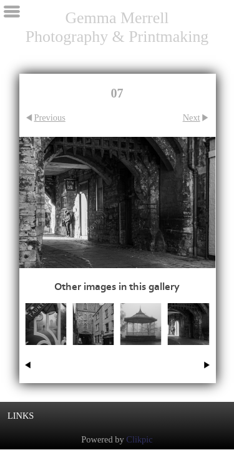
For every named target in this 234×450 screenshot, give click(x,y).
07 (188, 352)
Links (20, 416)
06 (93, 352)
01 (46, 352)
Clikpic (139, 439)
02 (141, 352)
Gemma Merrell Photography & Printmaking (117, 27)
